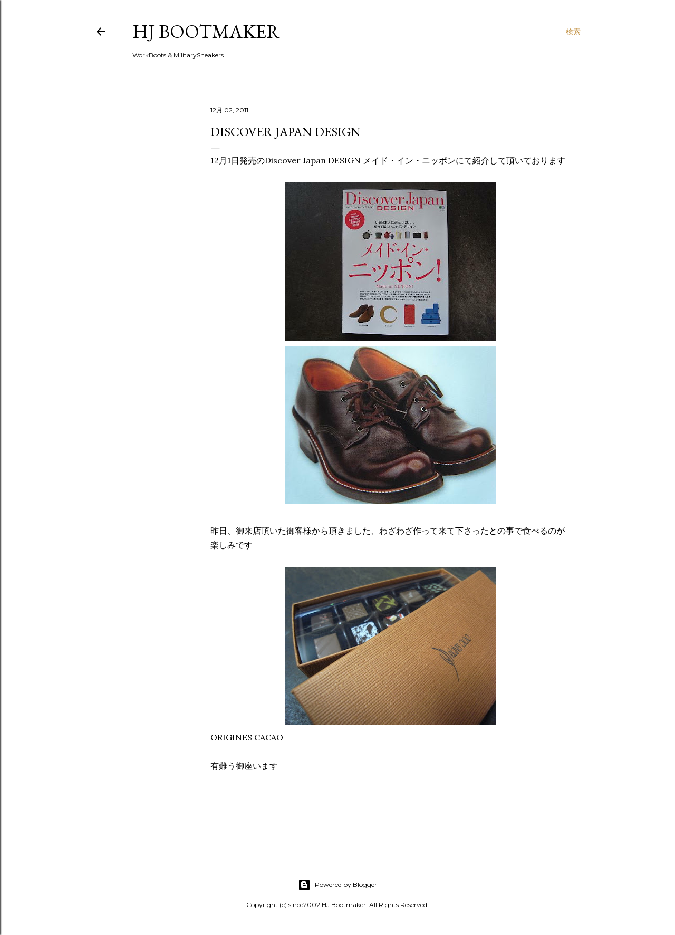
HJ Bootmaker (206, 31)
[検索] (573, 31)
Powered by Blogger (337, 885)
